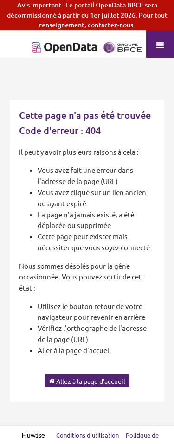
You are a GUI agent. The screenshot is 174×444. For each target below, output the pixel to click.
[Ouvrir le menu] (160, 44)
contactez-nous (110, 24)
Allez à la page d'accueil (87, 380)
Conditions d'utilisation (88, 435)
